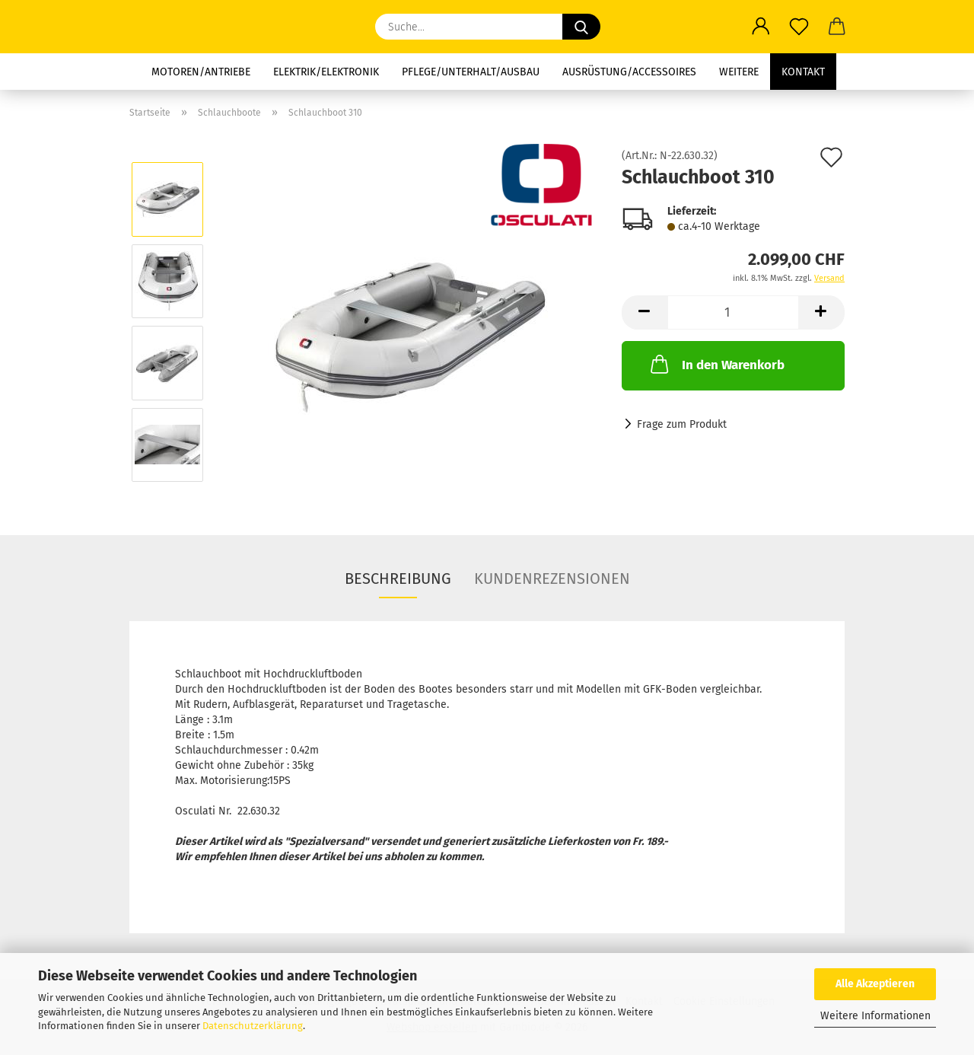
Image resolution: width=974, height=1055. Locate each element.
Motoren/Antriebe (200, 71)
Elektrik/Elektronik (326, 71)
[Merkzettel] (799, 26)
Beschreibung (398, 578)
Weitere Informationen (875, 1015)
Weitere (739, 71)
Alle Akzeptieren (875, 983)
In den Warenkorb (716, 364)
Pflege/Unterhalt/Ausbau (471, 71)
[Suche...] (581, 27)
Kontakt (803, 71)
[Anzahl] (733, 312)
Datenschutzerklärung (252, 1025)
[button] (761, 26)
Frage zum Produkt (682, 424)
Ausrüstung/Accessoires (629, 71)
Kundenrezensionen (552, 578)
